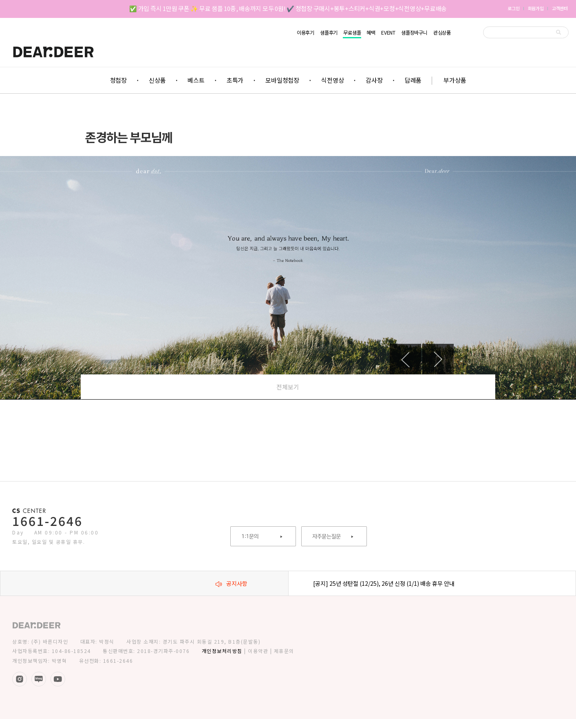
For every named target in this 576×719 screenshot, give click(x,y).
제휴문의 (284, 650)
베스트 (196, 80)
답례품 (413, 80)
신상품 (157, 80)
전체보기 (287, 387)
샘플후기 (329, 32)
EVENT (388, 32)
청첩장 (118, 80)
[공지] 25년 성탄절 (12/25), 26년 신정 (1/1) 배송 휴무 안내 (384, 583)
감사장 (374, 80)
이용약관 (258, 650)
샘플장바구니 (414, 32)
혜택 (370, 32)
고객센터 (560, 8)
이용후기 (305, 32)
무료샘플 (352, 33)
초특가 (235, 80)
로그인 (513, 8)
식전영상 (332, 80)
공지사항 (231, 583)
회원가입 (536, 8)
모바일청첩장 (282, 80)
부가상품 (455, 80)
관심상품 (442, 32)
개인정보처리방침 (222, 650)
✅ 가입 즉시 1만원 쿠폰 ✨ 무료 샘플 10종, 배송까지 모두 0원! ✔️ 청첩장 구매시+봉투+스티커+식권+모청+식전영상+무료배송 (288, 8)
